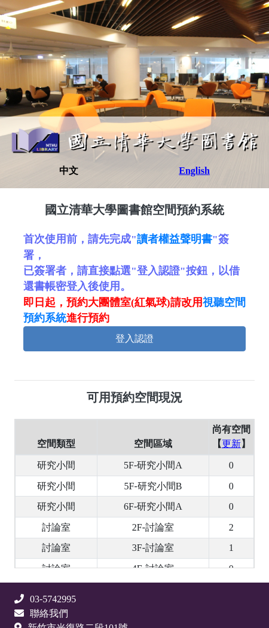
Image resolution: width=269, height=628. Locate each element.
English (194, 171)
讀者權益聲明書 (174, 239)
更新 (231, 444)
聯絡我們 (41, 613)
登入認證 (134, 338)
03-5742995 (45, 599)
